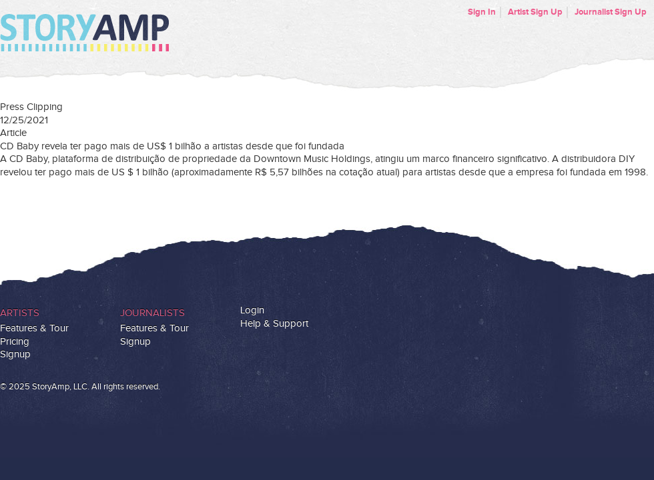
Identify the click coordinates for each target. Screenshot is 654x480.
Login (252, 310)
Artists (19, 313)
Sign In (482, 12)
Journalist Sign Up (611, 12)
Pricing (14, 341)
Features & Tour (34, 328)
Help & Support (274, 323)
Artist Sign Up (535, 12)
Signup (15, 354)
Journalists (152, 313)
